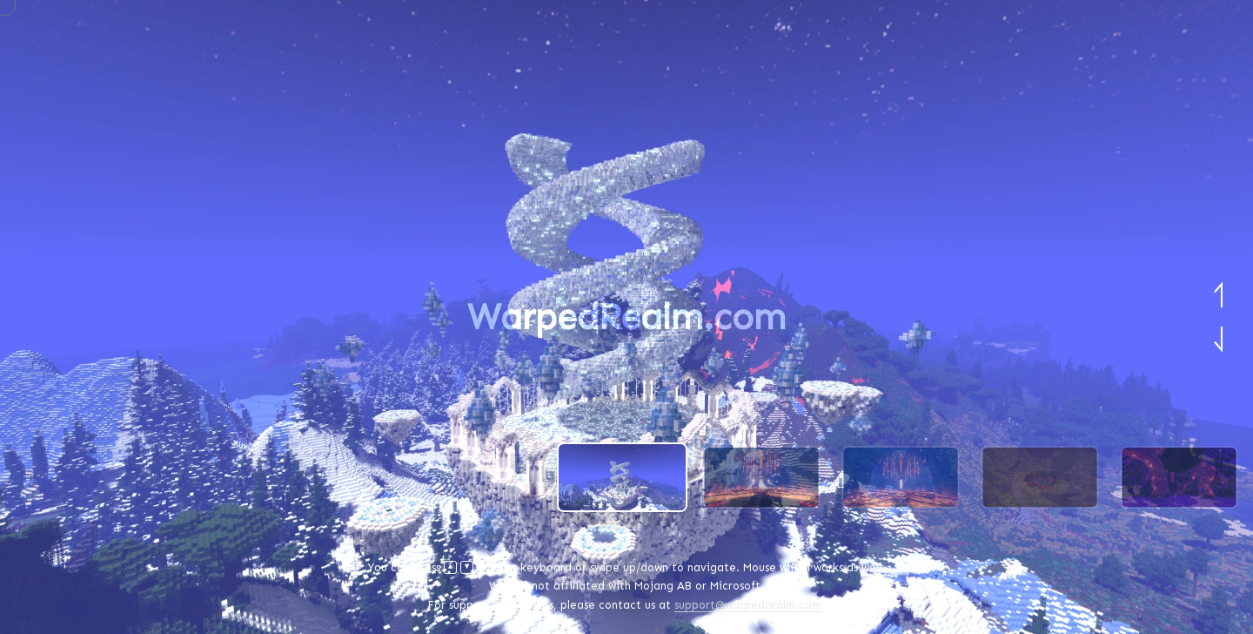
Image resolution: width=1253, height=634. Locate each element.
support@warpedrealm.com (747, 604)
